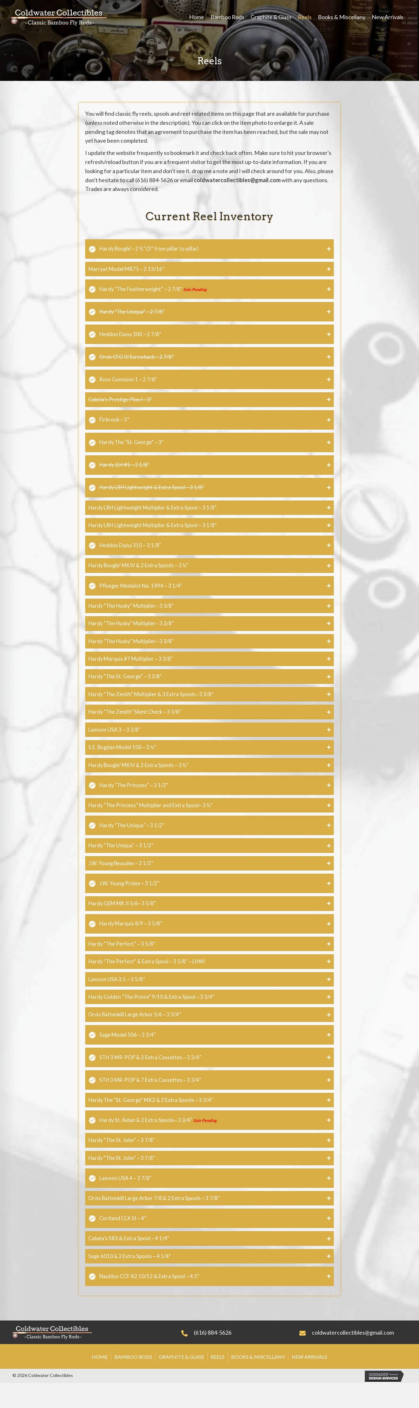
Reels (218, 1382)
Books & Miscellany (258, 1382)
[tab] (209, 249)
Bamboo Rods (133, 1382)
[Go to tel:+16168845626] (234, 1356)
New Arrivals (309, 1382)
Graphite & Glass (181, 1382)
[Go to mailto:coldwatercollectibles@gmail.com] (352, 1356)
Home (100, 1382)
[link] (196, 17)
